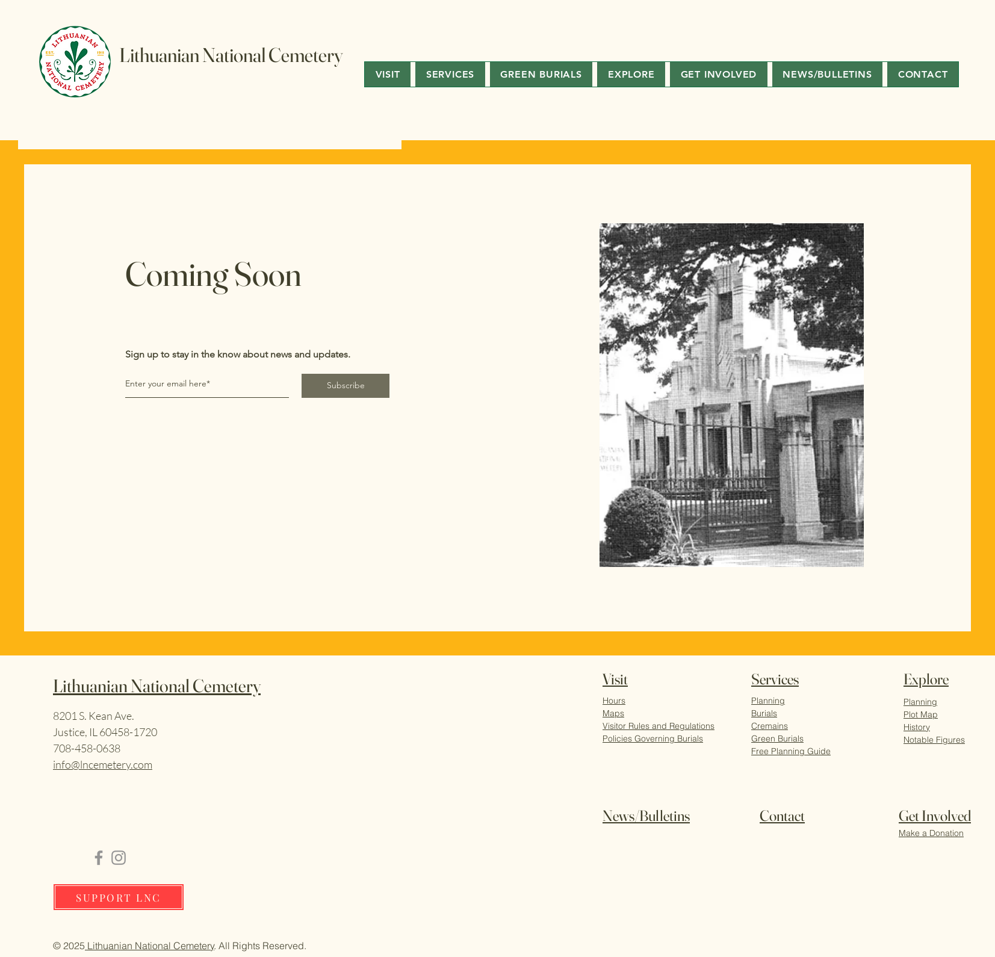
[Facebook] (98, 857)
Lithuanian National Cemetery (149, 946)
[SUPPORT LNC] (118, 897)
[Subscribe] (345, 386)
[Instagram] (118, 857)
